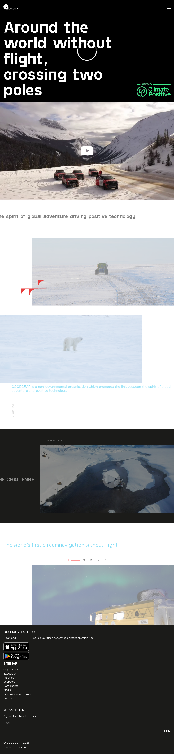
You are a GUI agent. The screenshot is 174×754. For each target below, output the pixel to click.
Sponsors (9, 681)
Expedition (10, 673)
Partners (8, 677)
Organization (11, 669)
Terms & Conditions (15, 747)
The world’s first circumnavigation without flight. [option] (61, 552)
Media (7, 689)
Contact (8, 697)
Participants (10, 685)
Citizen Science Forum (17, 693)
